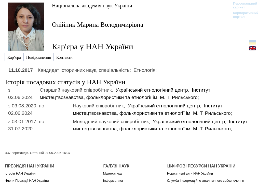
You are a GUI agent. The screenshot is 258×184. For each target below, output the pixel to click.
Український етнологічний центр (152, 90)
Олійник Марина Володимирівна (97, 24)
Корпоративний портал (242, 15)
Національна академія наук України (92, 5)
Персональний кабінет (242, 5)
